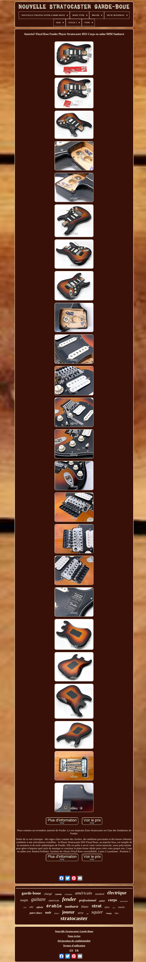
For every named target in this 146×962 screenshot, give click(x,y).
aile (31, 907)
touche (121, 907)
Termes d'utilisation (74, 945)
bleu (116, 913)
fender (69, 899)
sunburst (71, 906)
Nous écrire (74, 936)
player (56, 913)
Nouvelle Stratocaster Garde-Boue (74, 931)
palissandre (124, 901)
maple (24, 900)
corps (112, 900)
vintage (109, 913)
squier (97, 911)
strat (97, 905)
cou (24, 907)
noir (48, 912)
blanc (85, 906)
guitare (38, 899)
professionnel (87, 900)
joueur (68, 912)
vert (113, 908)
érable (54, 906)
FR (77, 950)
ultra (107, 907)
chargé (48, 893)
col (87, 914)
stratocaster (74, 918)
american (54, 900)
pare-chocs (36, 912)
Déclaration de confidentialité (74, 940)
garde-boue (31, 893)
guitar (102, 901)
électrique (117, 892)
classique (68, 894)
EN (71, 950)
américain (83, 893)
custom (58, 894)
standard (99, 893)
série (80, 912)
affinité (39, 907)
